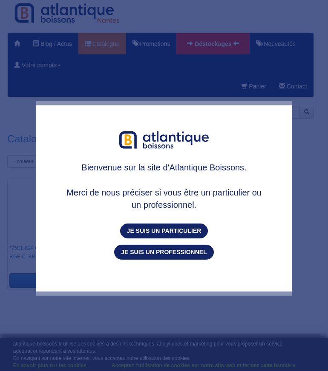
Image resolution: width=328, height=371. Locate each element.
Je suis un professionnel (164, 252)
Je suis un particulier (164, 230)
